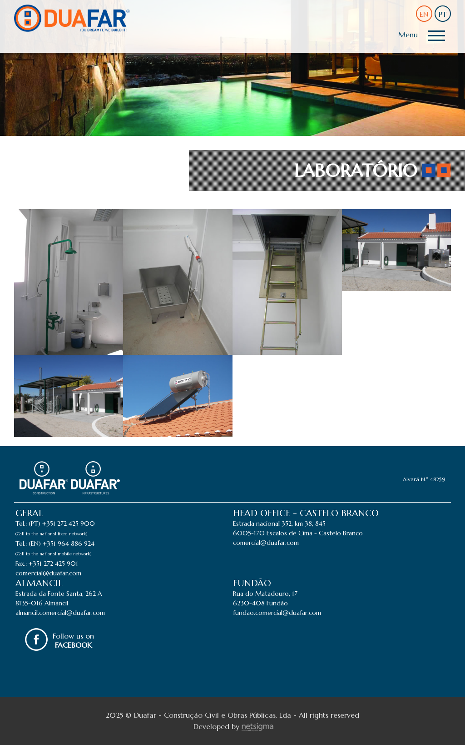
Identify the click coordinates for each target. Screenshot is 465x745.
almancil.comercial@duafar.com (60, 613)
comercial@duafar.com (48, 573)
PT (443, 14)
